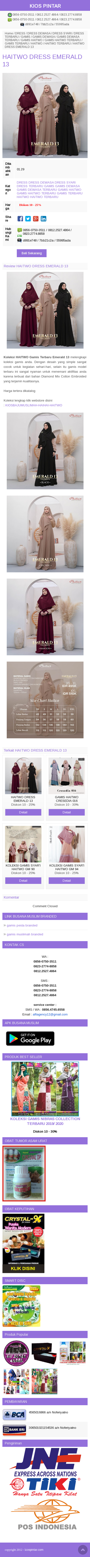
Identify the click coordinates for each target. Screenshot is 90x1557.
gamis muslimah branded (25, 934)
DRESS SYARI (62, 33)
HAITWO (36, 43)
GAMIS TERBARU (17, 43)
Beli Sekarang (32, 253)
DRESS (20, 33)
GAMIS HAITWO (31, 40)
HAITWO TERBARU (58, 43)
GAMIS (25, 36)
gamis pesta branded (22, 925)
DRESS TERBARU (30, 186)
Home (9, 33)
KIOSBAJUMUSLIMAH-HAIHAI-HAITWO (33, 405)
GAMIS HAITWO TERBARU (63, 40)
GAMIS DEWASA (43, 36)
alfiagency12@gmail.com (50, 1014)
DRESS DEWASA (38, 33)
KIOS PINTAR (45, 6)
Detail (23, 812)
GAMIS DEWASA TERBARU (37, 189)
